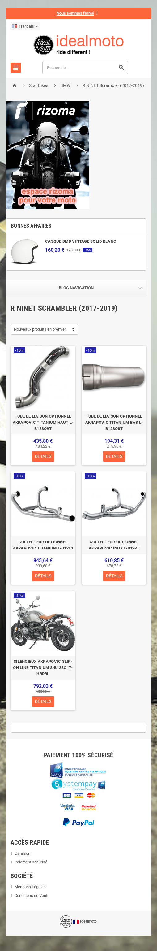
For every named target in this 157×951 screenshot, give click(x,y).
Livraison (22, 853)
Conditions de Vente (32, 895)
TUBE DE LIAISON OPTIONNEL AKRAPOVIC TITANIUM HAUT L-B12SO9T (43, 422)
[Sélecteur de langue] (25, 26)
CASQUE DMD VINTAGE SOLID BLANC (80, 241)
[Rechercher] (85, 67)
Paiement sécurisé (31, 862)
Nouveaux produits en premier (40, 329)
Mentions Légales (30, 886)
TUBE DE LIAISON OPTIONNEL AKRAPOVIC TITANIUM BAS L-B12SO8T (114, 422)
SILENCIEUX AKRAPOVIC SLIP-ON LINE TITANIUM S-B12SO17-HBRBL (43, 667)
